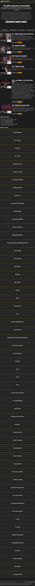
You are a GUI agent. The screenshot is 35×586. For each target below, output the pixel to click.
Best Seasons (22, 30)
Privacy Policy (12, 581)
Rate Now (9, 40)
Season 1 (13, 35)
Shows (1, 581)
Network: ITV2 (17, 21)
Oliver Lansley (20, 100)
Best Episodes (4, 30)
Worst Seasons (30, 30)
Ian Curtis (16, 100)
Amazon (19, 42)
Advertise (8, 581)
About (4, 581)
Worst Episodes (13, 30)
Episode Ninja (32, 581)
